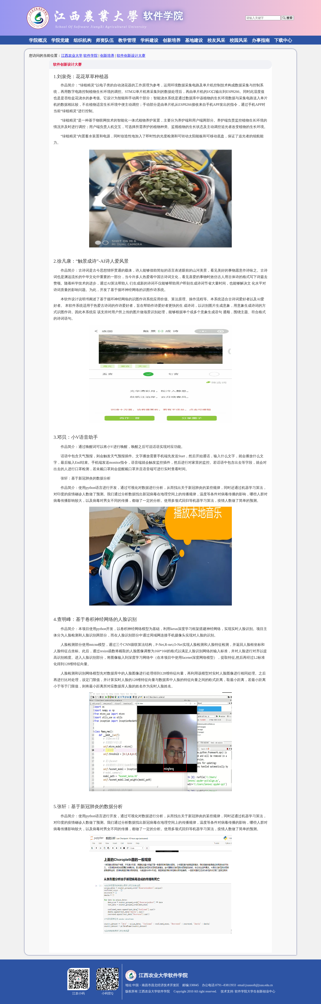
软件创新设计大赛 (131, 55)
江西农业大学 (71, 55)
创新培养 (107, 55)
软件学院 (90, 55)
